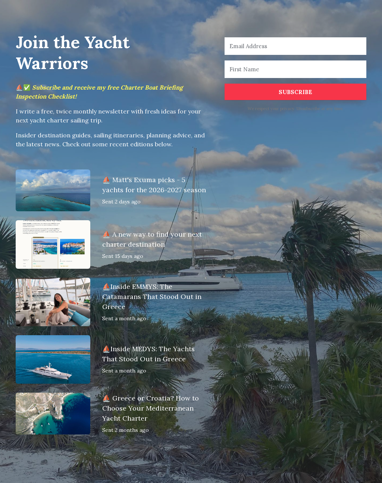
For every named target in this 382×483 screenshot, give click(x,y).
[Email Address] (295, 46)
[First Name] (295, 69)
